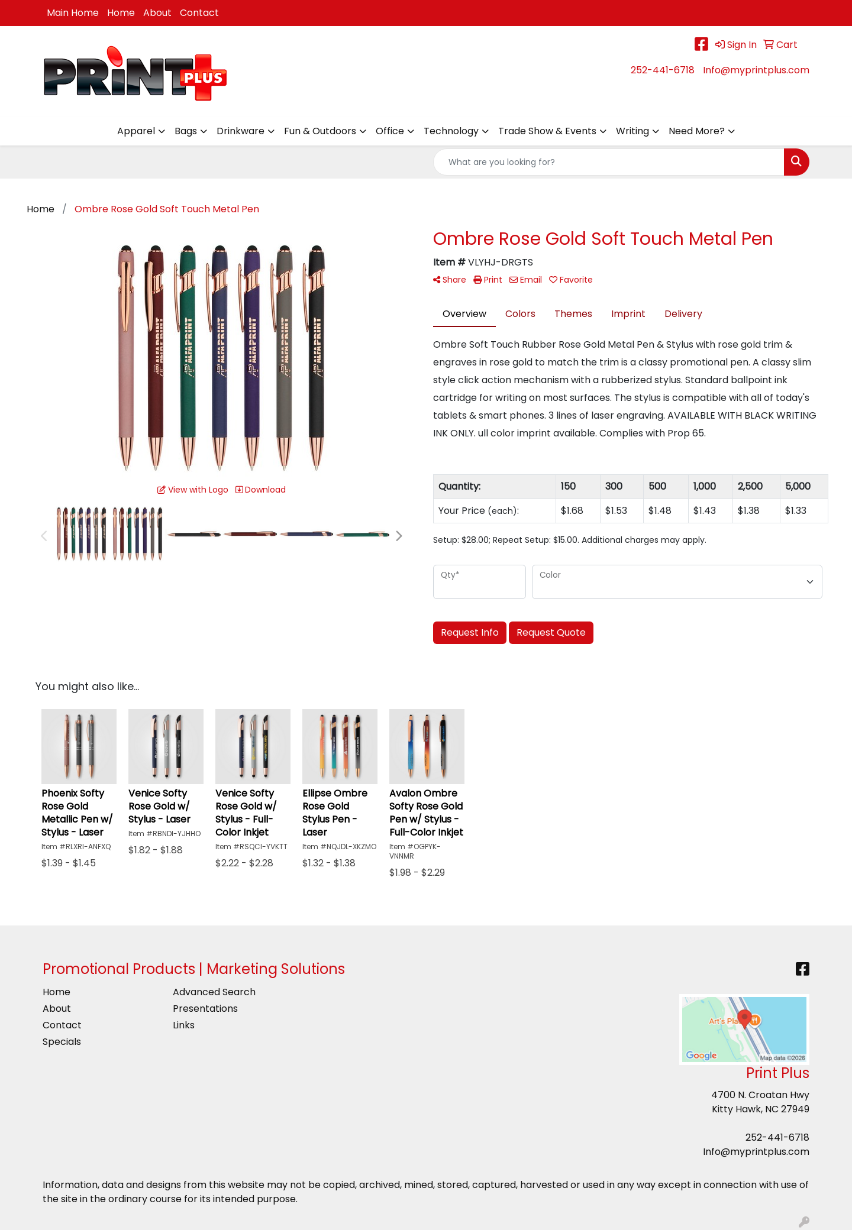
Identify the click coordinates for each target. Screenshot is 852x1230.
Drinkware (240, 131)
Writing (632, 131)
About (157, 13)
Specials (62, 1041)
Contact (199, 13)
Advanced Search (214, 992)
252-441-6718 (663, 70)
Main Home (73, 13)
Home (121, 13)
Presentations (205, 1008)
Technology (451, 131)
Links (184, 1025)
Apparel (136, 131)
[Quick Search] (609, 162)
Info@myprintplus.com (756, 70)
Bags (186, 131)
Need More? (697, 131)
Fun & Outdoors (320, 131)
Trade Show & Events (547, 131)
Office (390, 131)
